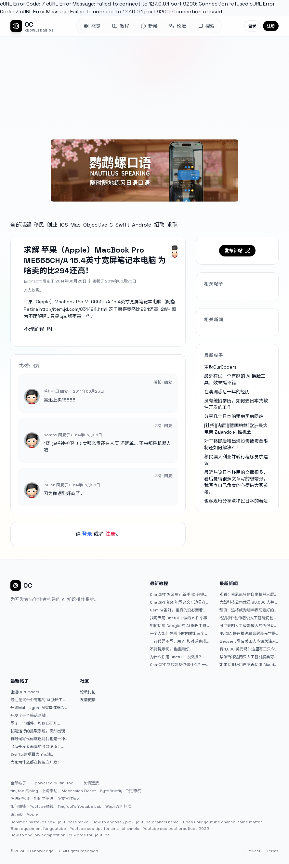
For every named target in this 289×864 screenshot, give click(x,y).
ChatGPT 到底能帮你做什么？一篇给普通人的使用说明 (178, 664)
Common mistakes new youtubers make (49, 822)
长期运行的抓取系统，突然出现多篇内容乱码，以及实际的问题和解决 (39, 731)
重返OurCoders (220, 367)
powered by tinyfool (54, 783)
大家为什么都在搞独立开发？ (35, 762)
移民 (39, 224)
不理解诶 (34, 329)
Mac (76, 224)
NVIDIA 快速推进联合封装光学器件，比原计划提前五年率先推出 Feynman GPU (247, 633)
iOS (64, 224)
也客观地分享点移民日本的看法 (236, 501)
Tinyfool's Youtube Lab (79, 806)
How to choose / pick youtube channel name (135, 822)
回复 (168, 382)
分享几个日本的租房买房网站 (233, 416)
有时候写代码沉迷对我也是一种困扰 (39, 738)
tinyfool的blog (24, 790)
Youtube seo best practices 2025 (176, 828)
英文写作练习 (69, 798)
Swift (122, 224)
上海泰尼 (50, 790)
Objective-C (98, 224)
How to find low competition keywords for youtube (60, 835)
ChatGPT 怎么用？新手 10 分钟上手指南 (179, 594)
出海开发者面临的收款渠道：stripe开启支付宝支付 (35, 746)
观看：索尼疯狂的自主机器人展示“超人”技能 (248, 594)
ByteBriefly (111, 790)
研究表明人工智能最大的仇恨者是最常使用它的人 (248, 625)
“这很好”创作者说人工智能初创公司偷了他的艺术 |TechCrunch (248, 618)
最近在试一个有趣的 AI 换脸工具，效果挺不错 (36, 699)
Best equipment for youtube (38, 828)
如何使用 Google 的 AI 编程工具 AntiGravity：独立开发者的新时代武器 (178, 625)
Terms (273, 851)
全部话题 (20, 224)
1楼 (47, 443)
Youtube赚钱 (42, 806)
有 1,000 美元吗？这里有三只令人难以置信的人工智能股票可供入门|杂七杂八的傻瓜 (249, 649)
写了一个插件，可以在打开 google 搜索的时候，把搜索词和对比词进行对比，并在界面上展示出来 (39, 723)
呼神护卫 (65, 443)
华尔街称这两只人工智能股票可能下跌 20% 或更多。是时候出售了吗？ (248, 657)
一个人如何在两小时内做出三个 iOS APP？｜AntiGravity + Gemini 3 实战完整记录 (177, 633)
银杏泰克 (134, 790)
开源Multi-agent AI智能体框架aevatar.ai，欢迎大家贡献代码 (37, 707)
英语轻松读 (20, 798)
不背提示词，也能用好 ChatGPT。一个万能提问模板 (175, 649)
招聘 (159, 224)
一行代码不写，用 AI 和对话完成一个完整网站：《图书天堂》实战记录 (179, 641)
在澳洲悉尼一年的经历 (227, 392)
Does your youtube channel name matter (222, 822)
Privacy (254, 851)
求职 (172, 224)
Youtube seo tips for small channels (104, 828)
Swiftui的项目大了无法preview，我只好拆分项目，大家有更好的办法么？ (39, 754)
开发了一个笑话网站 (28, 715)
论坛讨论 (88, 692)
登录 (252, 26)
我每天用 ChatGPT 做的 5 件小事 (178, 618)
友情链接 (88, 699)
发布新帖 (237, 251)
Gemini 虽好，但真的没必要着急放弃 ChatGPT (178, 610)
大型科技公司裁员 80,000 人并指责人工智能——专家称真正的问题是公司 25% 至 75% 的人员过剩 (248, 602)
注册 (271, 26)
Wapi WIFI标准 (118, 806)
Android (141, 224)
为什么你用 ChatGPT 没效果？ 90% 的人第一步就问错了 (176, 657)
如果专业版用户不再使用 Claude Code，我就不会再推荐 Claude (248, 664)
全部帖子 (18, 783)
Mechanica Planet (78, 790)
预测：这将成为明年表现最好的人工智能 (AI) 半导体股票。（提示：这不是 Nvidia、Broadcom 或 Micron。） (248, 610)
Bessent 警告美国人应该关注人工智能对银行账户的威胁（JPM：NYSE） (248, 641)
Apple (32, 814)
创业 (52, 224)
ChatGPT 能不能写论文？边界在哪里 (178, 602)
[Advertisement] (144, 85)
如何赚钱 (18, 806)
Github (16, 814)
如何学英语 (43, 798)
